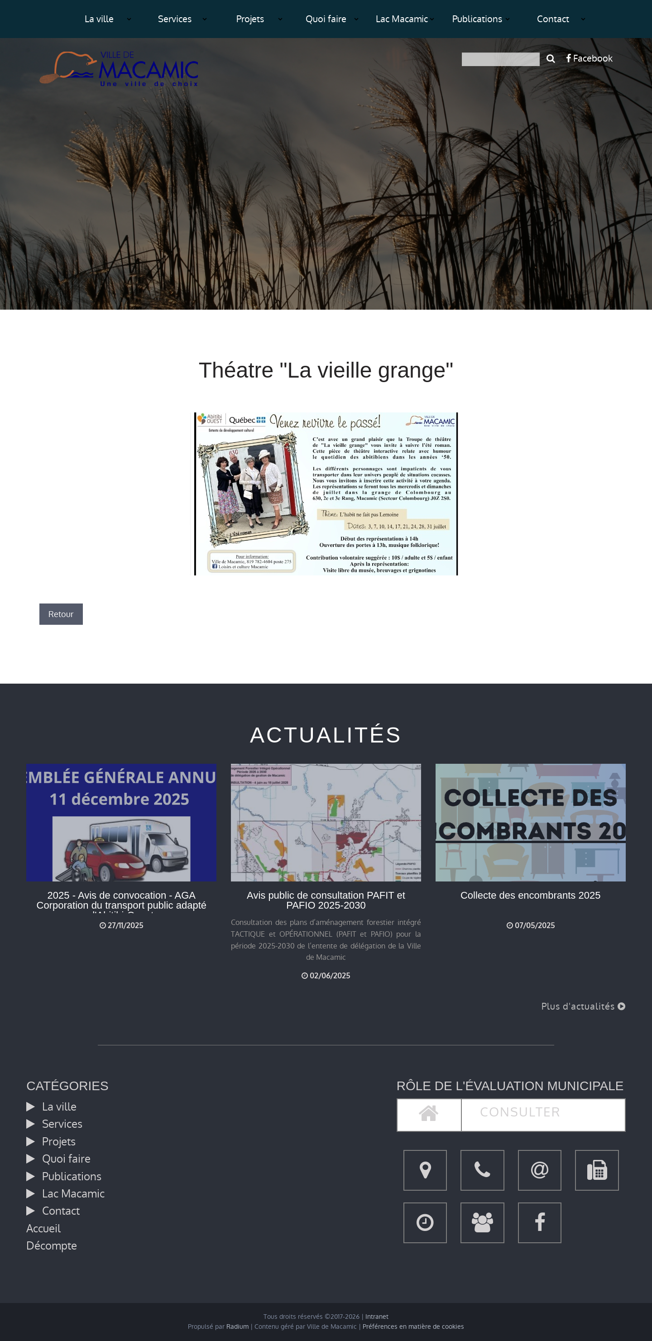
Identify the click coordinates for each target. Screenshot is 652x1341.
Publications (477, 19)
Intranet (376, 1316)
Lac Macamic (402, 19)
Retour (61, 614)
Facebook (589, 58)
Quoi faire (326, 19)
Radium (237, 1326)
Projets (250, 19)
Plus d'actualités (584, 1006)
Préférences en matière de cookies (413, 1326)
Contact (553, 19)
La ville (99, 19)
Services (175, 19)
